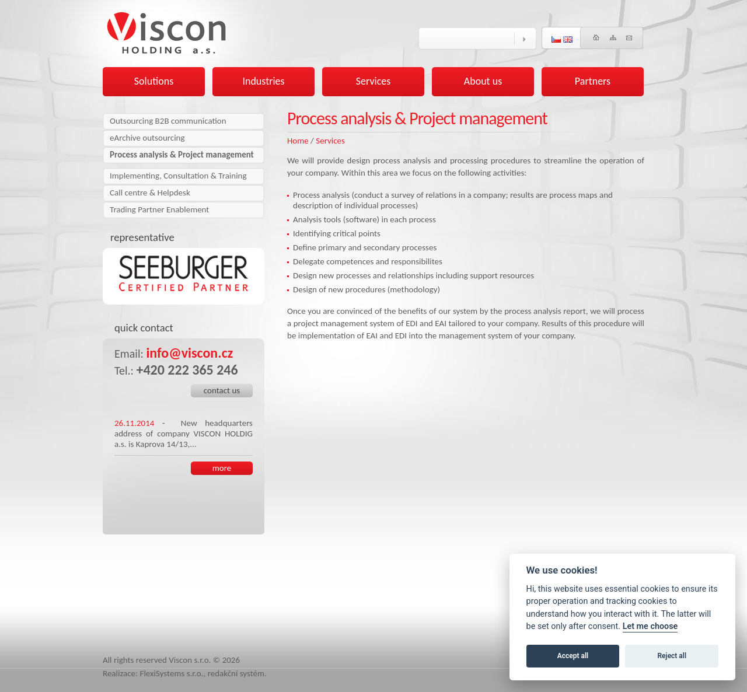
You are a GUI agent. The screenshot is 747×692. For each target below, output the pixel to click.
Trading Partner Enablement (159, 209)
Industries (263, 81)
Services (330, 140)
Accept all (572, 656)
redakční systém (236, 673)
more (221, 468)
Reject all (672, 656)
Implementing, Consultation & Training (178, 175)
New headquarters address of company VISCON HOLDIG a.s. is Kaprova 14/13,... (183, 433)
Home (298, 140)
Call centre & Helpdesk (150, 192)
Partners (592, 81)
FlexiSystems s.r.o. (172, 673)
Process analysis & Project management (182, 154)
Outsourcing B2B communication (168, 121)
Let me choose (650, 626)
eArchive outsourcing (147, 137)
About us (483, 81)
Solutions (153, 81)
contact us (222, 390)
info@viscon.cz (189, 352)
